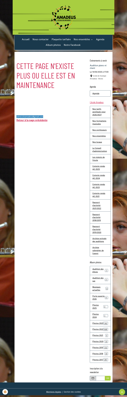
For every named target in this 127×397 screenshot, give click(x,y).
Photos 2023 (100, 324)
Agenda (100, 39)
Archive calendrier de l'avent (98, 251)
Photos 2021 (100, 336)
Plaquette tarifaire (61, 39)
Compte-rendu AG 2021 (98, 195)
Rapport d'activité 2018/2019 (96, 218)
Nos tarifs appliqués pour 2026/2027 (99, 112)
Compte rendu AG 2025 (98, 168)
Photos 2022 (100, 330)
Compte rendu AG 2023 (98, 186)
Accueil (26, 39)
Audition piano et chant (98, 67)
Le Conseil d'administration (99, 150)
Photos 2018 (100, 355)
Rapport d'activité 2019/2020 (96, 230)
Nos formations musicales (99, 123)
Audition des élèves (100, 271)
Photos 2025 (100, 308)
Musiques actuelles (100, 290)
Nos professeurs (99, 130)
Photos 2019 (100, 349)
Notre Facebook (72, 45)
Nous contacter (40, 39)
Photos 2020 (100, 342)
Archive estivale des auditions (99, 241)
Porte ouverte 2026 (100, 299)
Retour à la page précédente (31, 120)
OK (107, 379)
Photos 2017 (100, 361)
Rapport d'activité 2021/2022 (96, 206)
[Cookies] (5, 392)
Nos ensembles (82, 39)
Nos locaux (97, 142)
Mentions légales (53, 393)
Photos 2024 (100, 317)
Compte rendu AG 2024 (98, 177)
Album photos (53, 45)
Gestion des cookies (72, 393)
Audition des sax (100, 281)
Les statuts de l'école (98, 159)
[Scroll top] (122, 392)
